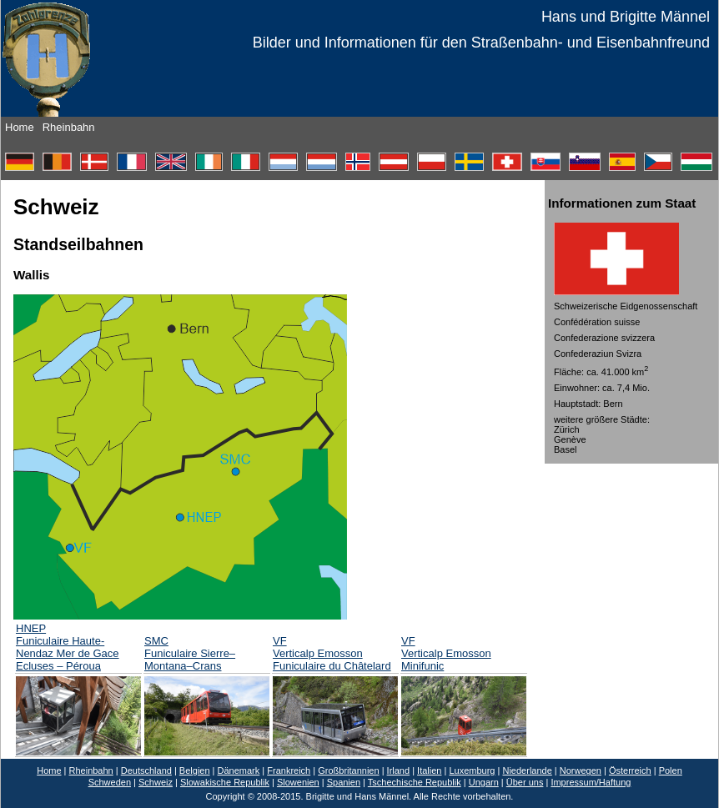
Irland (398, 770)
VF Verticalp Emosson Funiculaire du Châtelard (332, 653)
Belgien (194, 770)
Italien (429, 770)
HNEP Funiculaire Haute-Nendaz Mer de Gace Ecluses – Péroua (67, 647)
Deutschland (146, 770)
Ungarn (484, 782)
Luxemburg (472, 770)
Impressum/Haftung (591, 782)
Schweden (109, 782)
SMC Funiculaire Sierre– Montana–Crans (189, 653)
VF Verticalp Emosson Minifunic (446, 653)
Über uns (525, 782)
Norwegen (580, 770)
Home (19, 127)
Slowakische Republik (224, 782)
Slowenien (298, 782)
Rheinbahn (69, 127)
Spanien (343, 782)
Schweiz (155, 782)
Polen (670, 770)
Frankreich (288, 770)
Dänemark (239, 770)
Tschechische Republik (414, 782)
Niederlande (526, 770)
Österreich (630, 770)
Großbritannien (348, 770)
